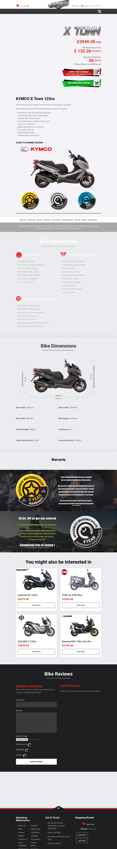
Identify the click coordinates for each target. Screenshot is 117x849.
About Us (22, 825)
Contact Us (96, 6)
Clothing (34, 836)
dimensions (31, 220)
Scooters (34, 825)
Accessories (35, 839)
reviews (77, 220)
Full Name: (20, 700)
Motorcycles (36, 829)
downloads (92, 220)
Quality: (19, 755)
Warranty (47, 220)
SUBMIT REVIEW (36, 762)
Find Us (21, 836)
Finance (75, 6)
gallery (39, 220)
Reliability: (20, 749)
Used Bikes (35, 832)
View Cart (82, 841)
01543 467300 (54, 832)
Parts (20, 829)
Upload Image (22, 736)
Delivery (85, 6)
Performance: (21, 744)
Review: (19, 710)
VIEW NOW (36, 605)
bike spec (23, 220)
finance (84, 220)
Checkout (82, 835)
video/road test (68, 220)
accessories (56, 220)
